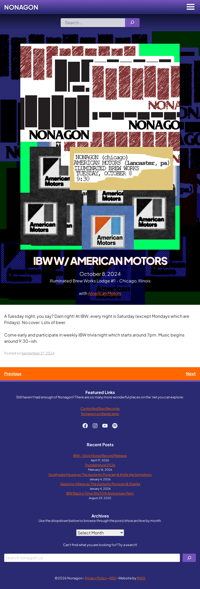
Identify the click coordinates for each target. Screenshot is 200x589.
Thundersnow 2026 (100, 465)
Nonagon (21, 7)
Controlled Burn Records (100, 408)
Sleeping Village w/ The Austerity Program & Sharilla (100, 484)
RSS (112, 578)
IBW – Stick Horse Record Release (100, 455)
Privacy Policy (96, 578)
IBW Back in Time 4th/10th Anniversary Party (100, 493)
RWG (141, 578)
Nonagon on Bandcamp (100, 413)
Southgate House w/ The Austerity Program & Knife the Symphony (100, 474)
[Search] (132, 22)
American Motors (104, 293)
